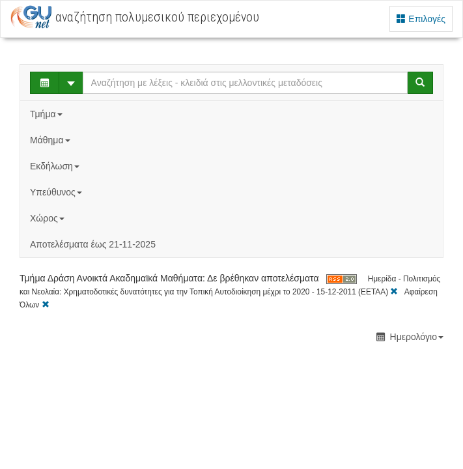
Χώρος (48, 218)
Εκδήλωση (56, 166)
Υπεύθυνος (57, 192)
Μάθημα (51, 140)
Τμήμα (47, 114)
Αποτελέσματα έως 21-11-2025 (93, 244)
